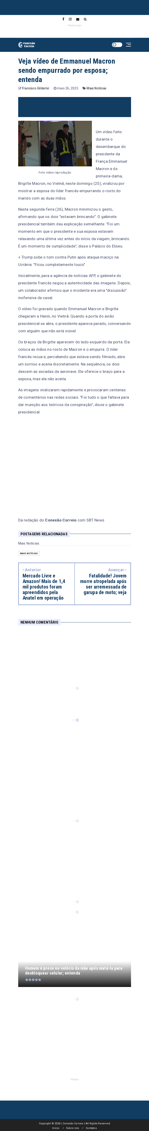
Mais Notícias (96, 88)
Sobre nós (72, 1128)
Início (55, 1128)
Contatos (91, 1128)
